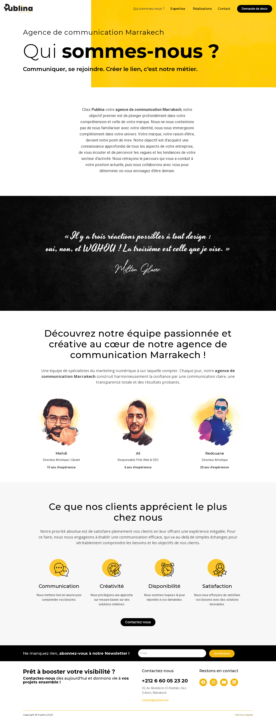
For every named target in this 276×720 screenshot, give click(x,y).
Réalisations (202, 8)
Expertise (177, 8)
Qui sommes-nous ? (149, 8)
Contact (224, 8)
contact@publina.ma (155, 700)
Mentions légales (244, 714)
